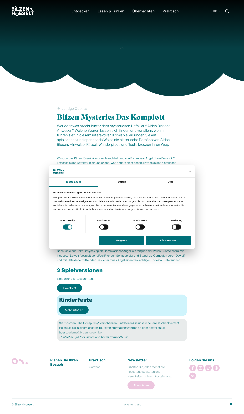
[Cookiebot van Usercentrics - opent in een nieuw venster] (177, 171)
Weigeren (121, 240)
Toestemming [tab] (73, 182)
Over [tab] (170, 182)
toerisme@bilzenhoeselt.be (84, 332)
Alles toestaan (168, 240)
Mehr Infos (72, 310)
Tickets (68, 288)
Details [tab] (122, 182)
